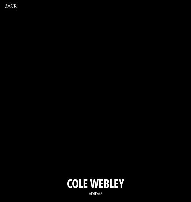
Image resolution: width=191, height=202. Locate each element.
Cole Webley (95, 185)
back (10, 6)
